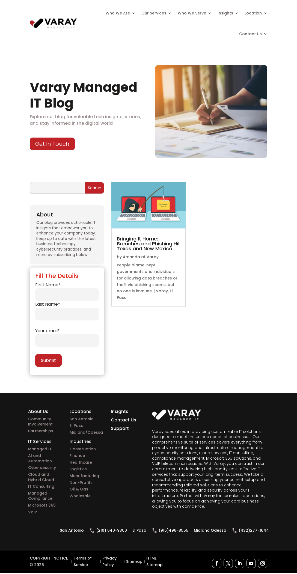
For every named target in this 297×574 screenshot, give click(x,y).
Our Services (153, 13)
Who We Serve (192, 13)
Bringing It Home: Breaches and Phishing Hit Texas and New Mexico (148, 243)
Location (253, 13)
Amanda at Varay (141, 257)
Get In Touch (52, 144)
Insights (225, 13)
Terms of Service (83, 561)
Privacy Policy (109, 561)
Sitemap (134, 561)
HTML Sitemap (154, 561)
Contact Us (250, 34)
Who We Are (118, 13)
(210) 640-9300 (111, 530)
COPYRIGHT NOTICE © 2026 (49, 561)
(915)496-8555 (173, 530)
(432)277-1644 (254, 530)
